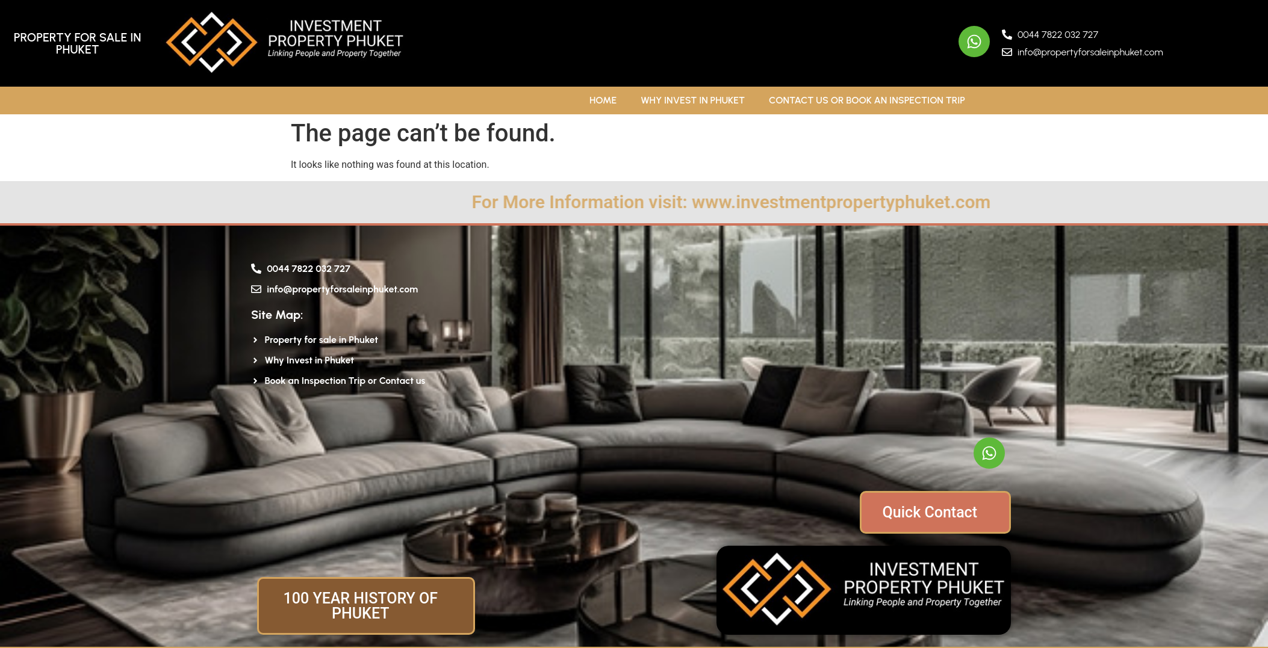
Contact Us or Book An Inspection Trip (867, 100)
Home (603, 100)
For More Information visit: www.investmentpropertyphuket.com (823, 201)
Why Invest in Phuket (693, 100)
